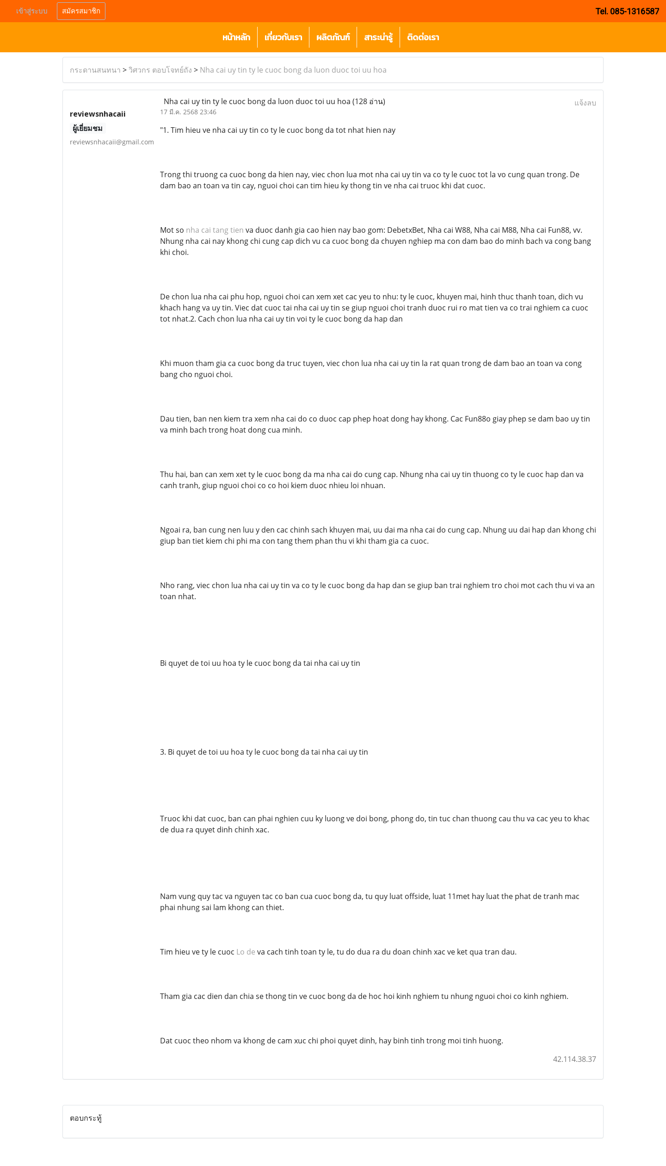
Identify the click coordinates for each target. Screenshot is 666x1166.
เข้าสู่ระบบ (32, 11)
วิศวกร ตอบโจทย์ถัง (160, 70)
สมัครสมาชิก (81, 11)
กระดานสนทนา (95, 70)
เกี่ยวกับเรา (283, 37)
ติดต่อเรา (423, 37)
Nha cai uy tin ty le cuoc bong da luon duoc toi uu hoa (293, 70)
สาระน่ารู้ (378, 37)
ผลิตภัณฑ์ (333, 37)
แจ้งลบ (585, 103)
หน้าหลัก (236, 37)
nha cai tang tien (215, 230)
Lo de (245, 952)
